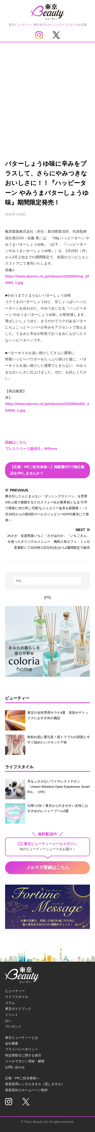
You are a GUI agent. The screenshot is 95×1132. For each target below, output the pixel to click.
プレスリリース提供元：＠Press (31, 449)
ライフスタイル (16, 997)
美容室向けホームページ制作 (26, 1090)
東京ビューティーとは (21, 1037)
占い (8, 1021)
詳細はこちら (15, 442)
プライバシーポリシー (21, 1049)
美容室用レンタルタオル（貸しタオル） (34, 1084)
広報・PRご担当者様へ (22, 1078)
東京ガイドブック (18, 1009)
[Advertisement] (47, 92)
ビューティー (15, 991)
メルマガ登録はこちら (47, 867)
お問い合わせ (15, 1067)
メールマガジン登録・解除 (25, 1061)
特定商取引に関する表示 (23, 1055)
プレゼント (13, 1026)
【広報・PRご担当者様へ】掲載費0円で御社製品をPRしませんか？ (47, 470)
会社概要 (11, 1043)
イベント (11, 1015)
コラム (10, 1003)
